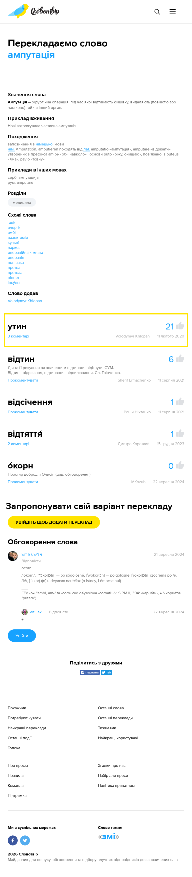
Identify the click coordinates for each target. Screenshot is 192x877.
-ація (12, 222)
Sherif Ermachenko (134, 380)
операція (16, 257)
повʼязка (16, 262)
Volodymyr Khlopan (25, 300)
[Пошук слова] (157, 12)
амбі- (12, 232)
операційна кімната (25, 252)
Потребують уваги (24, 718)
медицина (22, 202)
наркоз (14, 247)
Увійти (22, 635)
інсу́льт (14, 282)
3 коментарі (18, 336)
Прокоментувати (23, 380)
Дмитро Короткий (134, 443)
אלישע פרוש (32, 554)
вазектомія (18, 237)
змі (108, 836)
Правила (16, 775)
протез (14, 267)
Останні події (20, 738)
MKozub (138, 481)
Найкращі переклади (27, 728)
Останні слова (111, 708)
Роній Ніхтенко (137, 412)
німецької (45, 144)
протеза (15, 272)
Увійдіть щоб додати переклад (54, 522)
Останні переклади (115, 718)
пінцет (13, 277)
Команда (16, 785)
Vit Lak (36, 612)
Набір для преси (113, 775)
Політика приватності (117, 785)
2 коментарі (18, 443)
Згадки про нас (112, 765)
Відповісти (31, 561)
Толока (14, 748)
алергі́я (15, 227)
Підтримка (17, 795)
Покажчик (17, 708)
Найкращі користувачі (118, 738)
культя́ (13, 242)
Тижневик (107, 728)
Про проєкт (18, 765)
